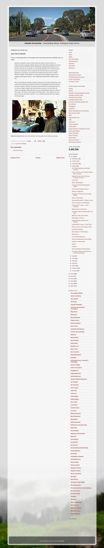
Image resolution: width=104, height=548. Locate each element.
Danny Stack (74, 337)
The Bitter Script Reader (78, 482)
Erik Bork (73, 357)
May (73, 261)
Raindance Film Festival (78, 433)
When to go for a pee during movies (82, 227)
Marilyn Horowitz (76, 413)
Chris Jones (74, 326)
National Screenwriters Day (79, 425)
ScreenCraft (74, 445)
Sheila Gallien (75, 462)
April (73, 263)
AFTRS (71, 91)
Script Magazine (75, 450)
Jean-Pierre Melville (20, 143)
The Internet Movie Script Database (81, 488)
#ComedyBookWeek (77, 293)
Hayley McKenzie (76, 373)
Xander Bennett (75, 513)
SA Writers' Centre (74, 81)
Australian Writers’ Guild (75, 99)
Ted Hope (73, 476)
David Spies (74, 343)
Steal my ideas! (75, 465)
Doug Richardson (76, 354)
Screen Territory (73, 135)
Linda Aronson (75, 407)
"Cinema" (74, 246)
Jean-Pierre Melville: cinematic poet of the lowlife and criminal (41, 136)
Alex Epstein (74, 299)
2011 (72, 286)
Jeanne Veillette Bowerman (79, 379)
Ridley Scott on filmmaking (79, 209)
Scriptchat (74, 453)
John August (74, 387)
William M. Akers (76, 511)
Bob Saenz (74, 314)
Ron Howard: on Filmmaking (80, 231)
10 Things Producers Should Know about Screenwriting (81, 252)
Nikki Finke (74, 428)
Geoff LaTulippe (75, 365)
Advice (70, 57)
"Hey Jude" (75, 180)
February (74, 268)
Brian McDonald (75, 317)
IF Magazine (72, 106)
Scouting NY (74, 442)
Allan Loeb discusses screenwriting (81, 239)
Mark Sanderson (75, 416)
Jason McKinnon (76, 376)
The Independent (76, 485)
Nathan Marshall (75, 422)
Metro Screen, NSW (74, 113)
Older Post (60, 158)
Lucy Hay (73, 410)
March (74, 265)
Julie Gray (74, 390)
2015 (72, 276)
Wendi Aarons (75, 505)
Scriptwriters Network (77, 456)
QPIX (70, 120)
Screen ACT (72, 122)
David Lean (75, 234)
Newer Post (15, 158)
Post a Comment (18, 150)
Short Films (72, 65)
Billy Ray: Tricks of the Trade (80, 215)
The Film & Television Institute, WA (78, 102)
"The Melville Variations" (78, 236)
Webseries (72, 68)
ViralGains (74, 499)
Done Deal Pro (75, 352)
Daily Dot (73, 334)
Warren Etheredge (76, 502)
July (73, 256)
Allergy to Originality (77, 191)
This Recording (75, 493)
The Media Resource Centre (76, 77)
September (75, 163)
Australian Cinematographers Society (79, 93)
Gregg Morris (75, 370)
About (70, 54)
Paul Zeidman (75, 430)
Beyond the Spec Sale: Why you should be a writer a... (81, 176)
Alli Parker (74, 301)
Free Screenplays (74, 59)
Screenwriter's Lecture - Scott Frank (82, 224)
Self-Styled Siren (76, 459)
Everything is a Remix (78, 218)
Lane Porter (74, 405)
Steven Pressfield (76, 473)
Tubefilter (73, 496)
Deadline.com (75, 346)
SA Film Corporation (74, 79)
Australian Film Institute (75, 97)
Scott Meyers (74, 439)
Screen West (72, 137)
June (73, 258)
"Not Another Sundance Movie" (80, 189)
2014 (72, 278)
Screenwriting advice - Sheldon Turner (82, 200)
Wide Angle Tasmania (75, 142)
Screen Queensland (74, 131)
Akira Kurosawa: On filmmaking (80, 202)
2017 (72, 156)
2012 (72, 283)
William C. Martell (76, 508)
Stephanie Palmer (76, 468)
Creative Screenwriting (77, 331)
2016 (72, 273)
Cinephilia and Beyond (77, 329)
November (75, 158)
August (74, 166)
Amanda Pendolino (76, 304)
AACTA (71, 88)
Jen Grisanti (74, 382)
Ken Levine (74, 402)
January (74, 270)
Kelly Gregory (75, 399)
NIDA (70, 115)
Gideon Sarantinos (76, 367)
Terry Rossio (74, 479)
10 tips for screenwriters (78, 241)
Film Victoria (72, 104)
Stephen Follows (76, 470)
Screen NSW (72, 126)
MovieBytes (74, 419)
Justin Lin (74, 393)
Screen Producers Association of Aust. (79, 128)
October (74, 161)
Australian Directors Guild (76, 95)
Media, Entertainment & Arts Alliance (79, 111)
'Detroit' (74, 244)
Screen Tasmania (73, 133)
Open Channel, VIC (74, 117)
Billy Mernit (74, 311)
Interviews (71, 63)
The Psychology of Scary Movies (81, 249)
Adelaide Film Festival (75, 75)
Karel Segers (74, 396)
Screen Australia (73, 124)
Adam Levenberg (76, 296)
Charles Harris (75, 320)
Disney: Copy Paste (77, 198)
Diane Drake (74, 349)
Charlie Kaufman (76, 323)
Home (38, 158)
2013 (72, 281)
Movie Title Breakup (77, 182)
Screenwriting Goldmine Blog (79, 448)
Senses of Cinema (74, 140)
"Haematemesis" (73, 61)
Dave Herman (75, 340)
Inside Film (72, 108)
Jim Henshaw (75, 385)
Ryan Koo (73, 436)
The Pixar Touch (75, 491)
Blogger (62, 541)
